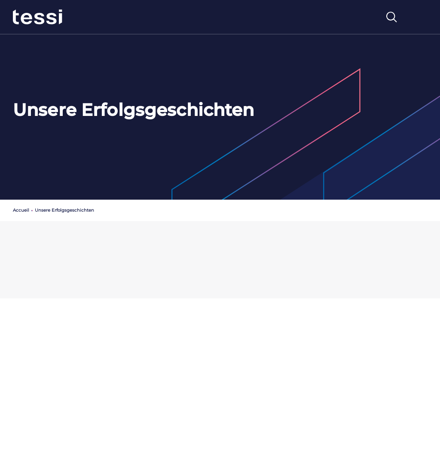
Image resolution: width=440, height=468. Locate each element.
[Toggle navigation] (418, 17)
